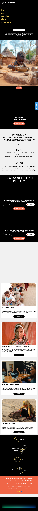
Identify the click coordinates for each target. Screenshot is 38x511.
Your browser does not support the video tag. (29, 7)
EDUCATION (7, 204)
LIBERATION (7, 234)
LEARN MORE (19, 316)
